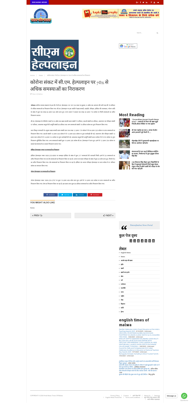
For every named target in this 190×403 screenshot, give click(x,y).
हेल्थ (122, 312)
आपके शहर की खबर (126, 260)
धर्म (122, 280)
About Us (147, 395)
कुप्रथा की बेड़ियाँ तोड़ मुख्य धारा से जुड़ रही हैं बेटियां (133, 374)
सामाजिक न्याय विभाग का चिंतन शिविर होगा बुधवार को (134, 369)
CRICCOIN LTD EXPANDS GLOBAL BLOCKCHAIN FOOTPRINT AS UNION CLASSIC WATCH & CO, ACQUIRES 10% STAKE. (139, 335)
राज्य (122, 292)
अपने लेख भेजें (136, 395)
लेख (122, 300)
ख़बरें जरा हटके (125, 272)
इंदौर (122, 264)
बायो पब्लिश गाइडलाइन (153, 399)
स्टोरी (122, 308)
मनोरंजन (123, 284)
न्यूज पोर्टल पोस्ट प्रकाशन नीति (152, 397)
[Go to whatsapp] (184, 396)
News (41, 75)
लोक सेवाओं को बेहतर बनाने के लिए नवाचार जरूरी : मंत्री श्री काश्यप (138, 371)
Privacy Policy (115, 395)
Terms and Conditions (132, 397)
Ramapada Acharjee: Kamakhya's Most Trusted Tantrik (138, 354)
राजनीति (123, 288)
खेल (122, 276)
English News (126, 253)
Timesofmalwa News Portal (141, 225)
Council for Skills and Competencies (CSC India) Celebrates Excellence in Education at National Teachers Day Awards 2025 (139, 350)
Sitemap (157, 395)
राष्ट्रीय (122, 296)
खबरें (122, 268)
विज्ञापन (123, 304)
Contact (126, 395)
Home (32, 75)
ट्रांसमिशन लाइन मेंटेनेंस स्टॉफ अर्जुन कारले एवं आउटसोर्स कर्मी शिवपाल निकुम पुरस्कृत (139, 362)
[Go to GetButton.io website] (184, 400)
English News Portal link (114, 397)
